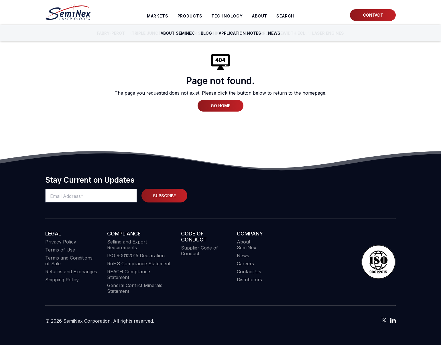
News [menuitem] (243, 255)
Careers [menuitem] (245, 263)
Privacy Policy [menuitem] (60, 242)
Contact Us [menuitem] (249, 271)
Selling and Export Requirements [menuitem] (127, 244)
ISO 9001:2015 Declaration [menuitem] (136, 255)
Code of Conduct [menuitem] (194, 237)
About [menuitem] (259, 15)
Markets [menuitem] (157, 15)
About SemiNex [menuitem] (246, 244)
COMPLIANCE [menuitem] (124, 234)
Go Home (220, 105)
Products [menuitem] (190, 15)
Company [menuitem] (250, 234)
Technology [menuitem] (227, 15)
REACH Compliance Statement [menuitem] (128, 274)
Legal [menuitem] (53, 234)
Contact (373, 15)
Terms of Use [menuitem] (60, 250)
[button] (378, 262)
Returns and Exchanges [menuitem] (71, 271)
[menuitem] (285, 16)
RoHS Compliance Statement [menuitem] (138, 263)
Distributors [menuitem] (249, 279)
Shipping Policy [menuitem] (62, 279)
